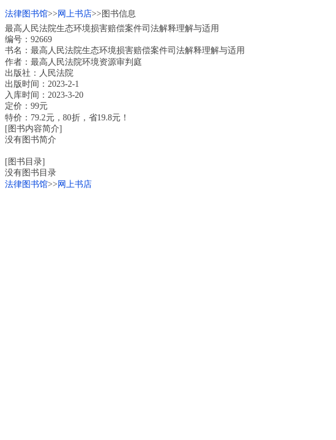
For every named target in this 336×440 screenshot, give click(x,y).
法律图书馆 (26, 13)
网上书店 (75, 13)
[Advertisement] (168, 275)
